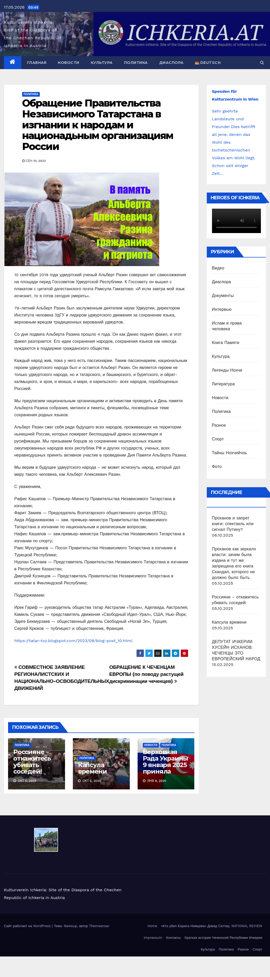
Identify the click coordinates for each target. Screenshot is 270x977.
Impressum (153, 938)
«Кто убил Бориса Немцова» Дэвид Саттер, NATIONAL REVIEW (211, 926)
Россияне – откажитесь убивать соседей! (32, 761)
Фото (217, 466)
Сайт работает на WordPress (28, 926)
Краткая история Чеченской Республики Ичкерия (223, 938)
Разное (219, 425)
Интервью (222, 309)
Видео (218, 268)
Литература (223, 383)
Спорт (218, 439)
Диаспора (171, 62)
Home (152, 926)
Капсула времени (92, 768)
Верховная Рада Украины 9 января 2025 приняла (165, 761)
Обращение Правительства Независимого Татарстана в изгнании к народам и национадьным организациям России (97, 125)
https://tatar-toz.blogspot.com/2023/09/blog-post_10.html (73, 640)
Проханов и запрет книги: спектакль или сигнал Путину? (233, 524)
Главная (37, 62)
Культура (102, 62)
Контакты (173, 938)
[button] (262, 62)
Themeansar (99, 926)
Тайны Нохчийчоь (229, 452)
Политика (136, 62)
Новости (68, 62)
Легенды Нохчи (227, 370)
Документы (223, 295)
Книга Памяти (226, 342)
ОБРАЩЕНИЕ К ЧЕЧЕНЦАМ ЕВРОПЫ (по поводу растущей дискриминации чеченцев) (146, 674)
